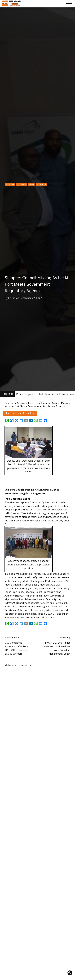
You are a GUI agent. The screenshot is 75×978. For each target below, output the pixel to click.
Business (10, 184)
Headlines (21, 184)
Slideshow (42, 184)
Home (7, 403)
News (31, 184)
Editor (11, 297)
